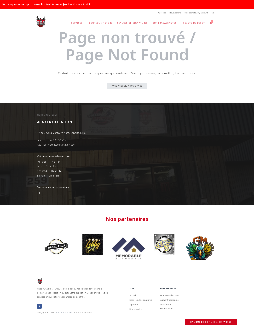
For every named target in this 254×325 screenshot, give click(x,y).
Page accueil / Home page (127, 86)
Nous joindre (173, 13)
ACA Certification (64, 312)
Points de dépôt (193, 23)
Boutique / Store (99, 23)
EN (212, 13)
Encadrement (168, 310)
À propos (158, 13)
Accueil (133, 295)
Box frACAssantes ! (164, 23)
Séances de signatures (131, 23)
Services (75, 23)
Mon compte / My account (195, 13)
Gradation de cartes (171, 295)
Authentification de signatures (171, 303)
